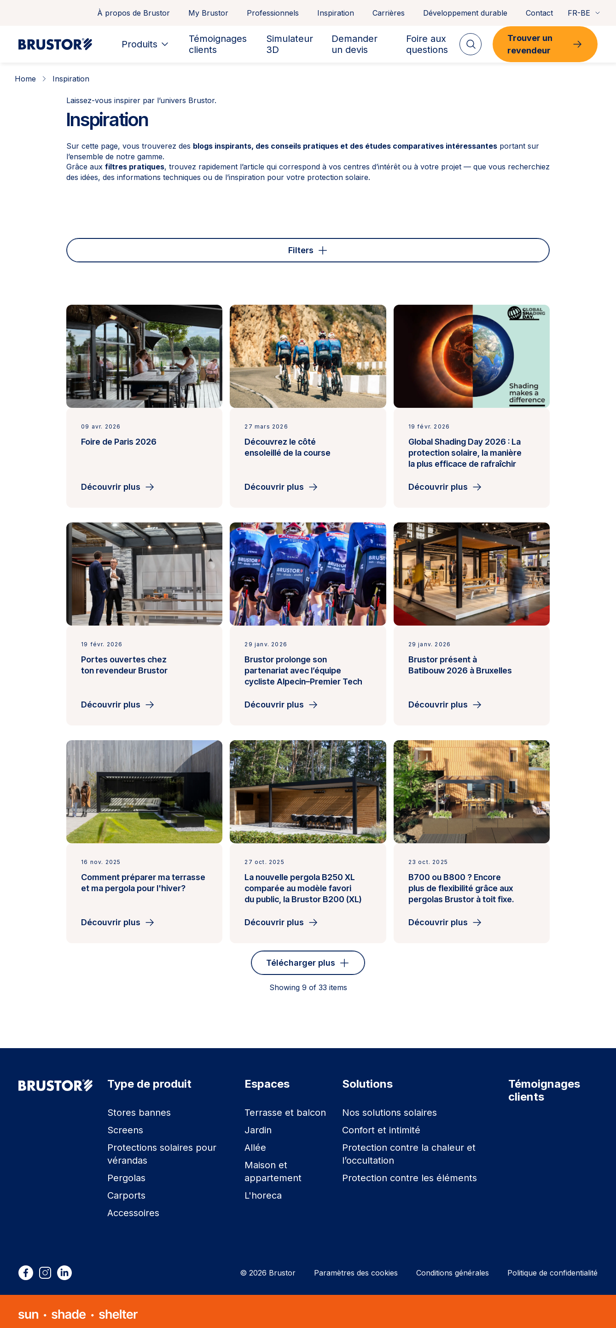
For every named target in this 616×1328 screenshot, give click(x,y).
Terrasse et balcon (285, 1107)
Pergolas (126, 1172)
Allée (255, 1142)
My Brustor (208, 12)
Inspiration (335, 12)
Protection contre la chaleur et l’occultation (409, 1148)
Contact (539, 12)
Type (95, 247)
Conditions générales (452, 1267)
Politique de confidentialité (552, 1267)
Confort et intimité (381, 1124)
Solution (322, 247)
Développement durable (465, 12)
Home (25, 78)
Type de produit (239, 247)
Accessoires (133, 1207)
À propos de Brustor (133, 12)
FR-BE (584, 12)
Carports (126, 1189)
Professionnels (273, 12)
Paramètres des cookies (356, 1267)
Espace (158, 247)
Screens (125, 1124)
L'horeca (263, 1189)
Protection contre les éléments (409, 1172)
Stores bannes (139, 1107)
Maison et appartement (273, 1166)
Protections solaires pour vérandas (161, 1148)
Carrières (388, 12)
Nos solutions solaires (389, 1107)
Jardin (258, 1124)
